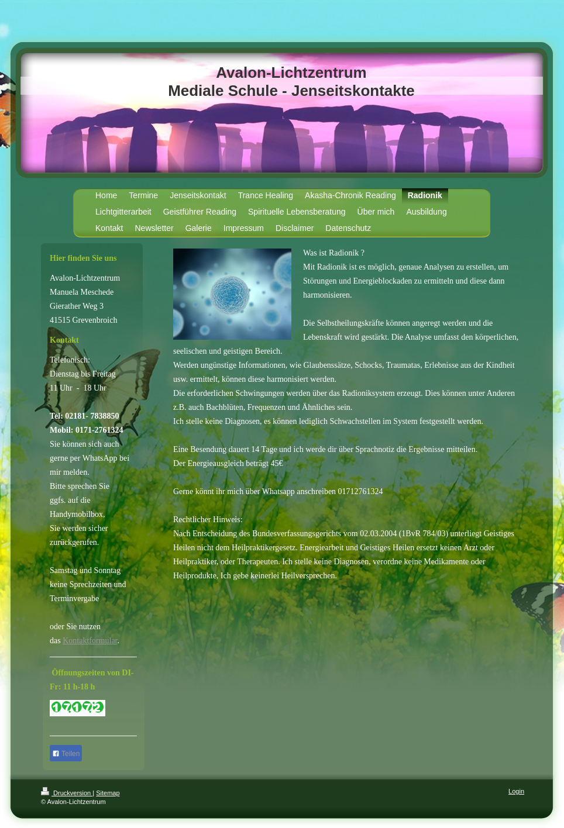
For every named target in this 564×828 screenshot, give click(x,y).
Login (516, 791)
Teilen (66, 754)
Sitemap (107, 792)
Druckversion (66, 792)
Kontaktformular (90, 640)
